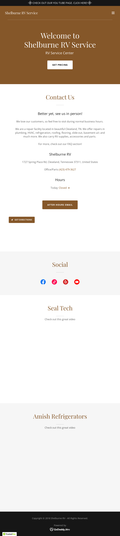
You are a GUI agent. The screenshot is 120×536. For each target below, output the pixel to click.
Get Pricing (60, 64)
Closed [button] (63, 188)
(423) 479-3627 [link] (67, 169)
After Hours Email (60, 204)
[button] (113, 13)
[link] (21, 13)
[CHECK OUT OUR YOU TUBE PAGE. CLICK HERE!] (60, 3)
